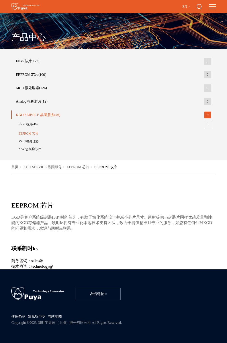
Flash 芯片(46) (28, 124)
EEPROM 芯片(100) (31, 75)
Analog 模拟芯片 (30, 149)
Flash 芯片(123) (27, 61)
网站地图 (55, 316)
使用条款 (18, 316)
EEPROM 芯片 (28, 133)
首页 (14, 167)
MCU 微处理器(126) (31, 88)
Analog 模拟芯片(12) (31, 101)
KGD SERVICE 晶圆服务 (42, 167)
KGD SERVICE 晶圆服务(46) (38, 115)
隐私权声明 (36, 316)
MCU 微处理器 (29, 141)
